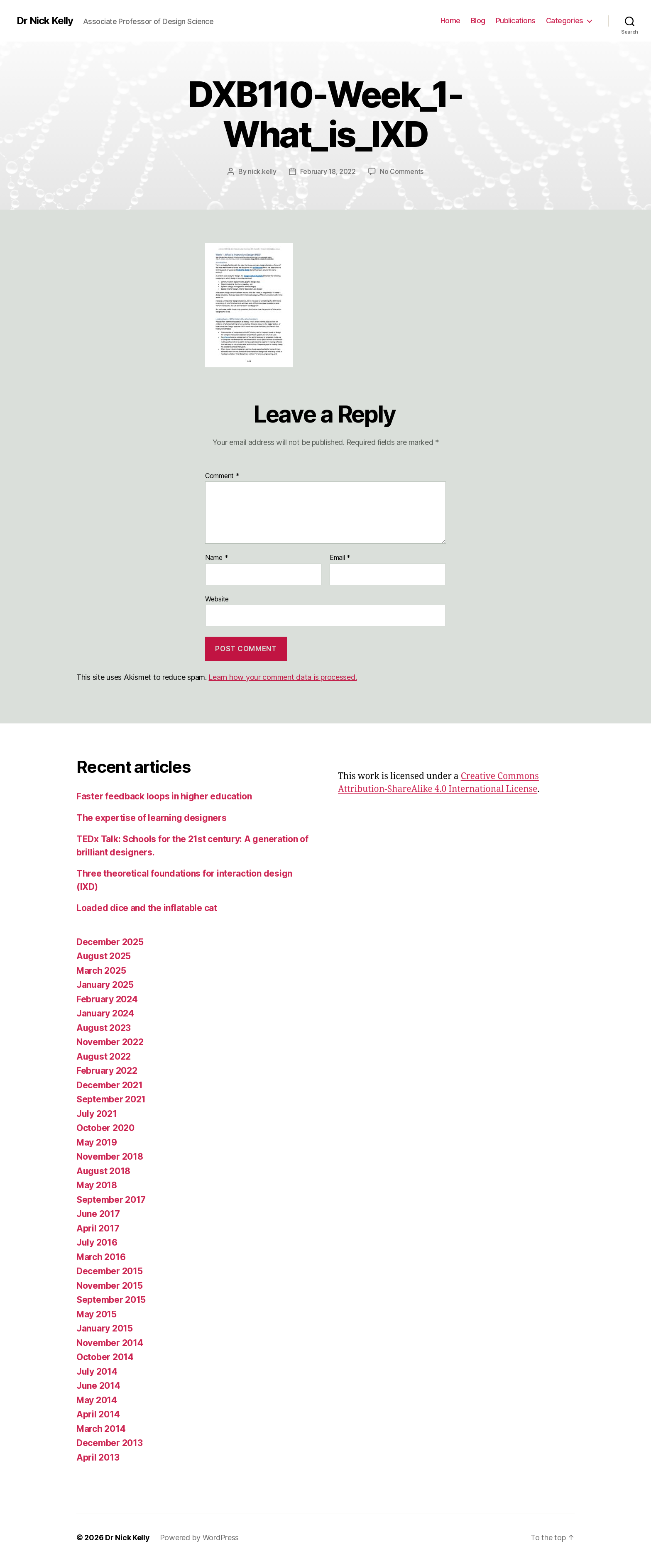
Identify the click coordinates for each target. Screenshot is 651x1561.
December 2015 (109, 1271)
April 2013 (97, 1457)
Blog (478, 20)
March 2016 (100, 1257)
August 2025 (103, 956)
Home (450, 20)
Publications (516, 20)
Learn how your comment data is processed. (282, 677)
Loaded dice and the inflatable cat (146, 908)
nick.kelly (262, 171)
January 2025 (105, 985)
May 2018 (96, 1185)
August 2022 (103, 1056)
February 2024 (107, 999)
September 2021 (111, 1099)
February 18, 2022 (328, 171)
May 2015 (96, 1314)
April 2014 (98, 1414)
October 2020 (105, 1128)
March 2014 (100, 1429)
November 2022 (110, 1042)
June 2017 (98, 1214)
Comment (222, 476)
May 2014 (96, 1400)
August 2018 (103, 1171)
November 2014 (109, 1343)
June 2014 (98, 1385)
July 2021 (96, 1114)
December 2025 (110, 942)
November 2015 (109, 1285)
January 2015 (104, 1328)
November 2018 (109, 1156)
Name (216, 558)
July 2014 (96, 1371)
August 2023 (103, 1028)
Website (217, 599)
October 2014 (105, 1357)
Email (340, 558)
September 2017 (111, 1200)
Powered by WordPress (199, 1537)
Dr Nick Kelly (45, 21)
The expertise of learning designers (151, 818)
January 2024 (105, 1013)
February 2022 (106, 1070)
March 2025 (101, 970)
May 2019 (96, 1142)
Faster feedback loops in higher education (164, 796)
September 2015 (111, 1300)
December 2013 (109, 1443)
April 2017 (97, 1228)
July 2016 (96, 1242)
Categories (564, 20)
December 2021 (109, 1085)
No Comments (401, 171)
